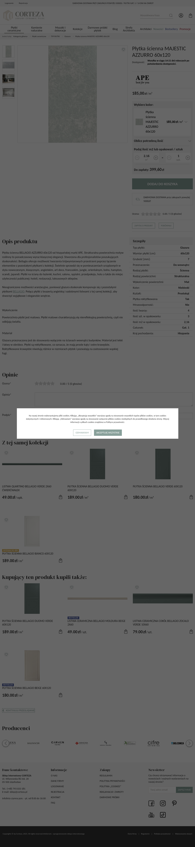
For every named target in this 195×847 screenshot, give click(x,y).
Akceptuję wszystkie (108, 432)
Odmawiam (82, 432)
